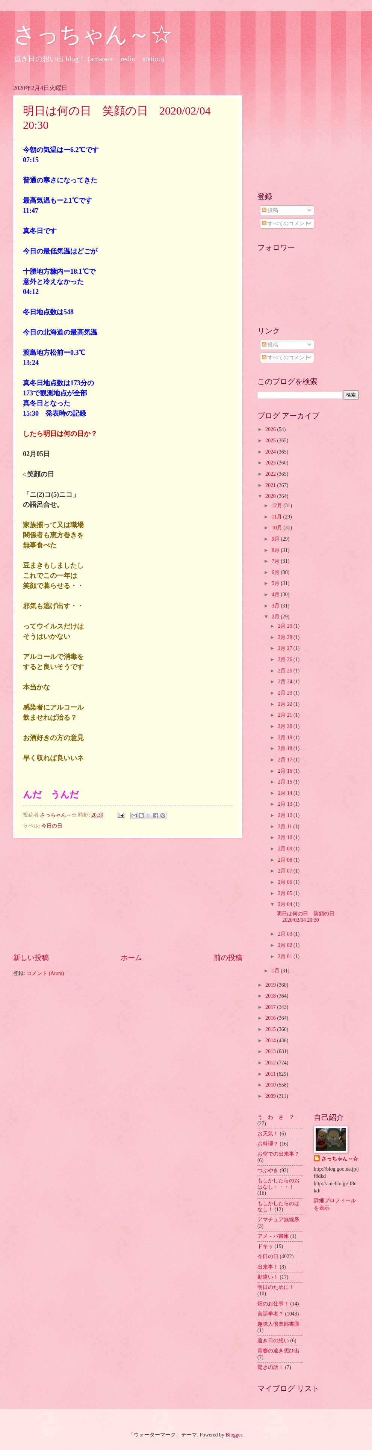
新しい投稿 (31, 958)
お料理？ (267, 1144)
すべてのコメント (286, 223)
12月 (277, 505)
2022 (271, 474)
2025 (271, 440)
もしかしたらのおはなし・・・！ (278, 1184)
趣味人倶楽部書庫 (278, 1324)
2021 (271, 485)
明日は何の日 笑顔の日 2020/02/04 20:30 (308, 917)
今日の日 (51, 826)
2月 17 (285, 760)
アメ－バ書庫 (273, 1236)
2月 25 (285, 671)
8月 (276, 550)
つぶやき (267, 1170)
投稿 (270, 210)
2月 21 (285, 715)
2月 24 (285, 681)
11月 (277, 517)
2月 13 (285, 804)
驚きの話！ (270, 1367)
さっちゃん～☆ (93, 34)
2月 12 (285, 815)
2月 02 (285, 945)
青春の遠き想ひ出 (278, 1351)
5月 (276, 583)
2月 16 (285, 771)
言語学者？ (270, 1314)
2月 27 (285, 648)
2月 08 (285, 860)
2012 (271, 1063)
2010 (271, 1085)
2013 (271, 1051)
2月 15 (285, 782)
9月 (276, 539)
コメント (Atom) (45, 973)
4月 (276, 594)
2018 (271, 996)
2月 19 (285, 737)
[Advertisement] (127, 895)
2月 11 (285, 826)
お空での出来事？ (278, 1154)
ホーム (131, 958)
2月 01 (285, 956)
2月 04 (285, 904)
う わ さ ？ (275, 1117)
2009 (271, 1096)
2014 (271, 1040)
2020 (271, 496)
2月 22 (285, 704)
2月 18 (285, 748)
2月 (276, 616)
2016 (271, 1018)
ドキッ (265, 1246)
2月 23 (285, 693)
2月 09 (285, 849)
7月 (276, 561)
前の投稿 (228, 958)
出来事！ (267, 1267)
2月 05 (285, 893)
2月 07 (285, 871)
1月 (276, 971)
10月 (277, 528)
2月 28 (285, 637)
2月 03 (285, 934)
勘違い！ (267, 1277)
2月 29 (285, 626)
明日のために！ (275, 1287)
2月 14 (285, 793)
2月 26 (285, 659)
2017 (271, 1007)
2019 (271, 985)
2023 (271, 463)
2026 (271, 429)
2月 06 (285, 882)
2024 (271, 452)
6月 (276, 572)
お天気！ (267, 1133)
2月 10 (285, 837)
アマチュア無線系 (278, 1219)
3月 (276, 606)
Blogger (233, 1435)
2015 (271, 1029)
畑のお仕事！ (273, 1304)
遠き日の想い (273, 1340)
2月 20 (285, 726)
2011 (271, 1074)
